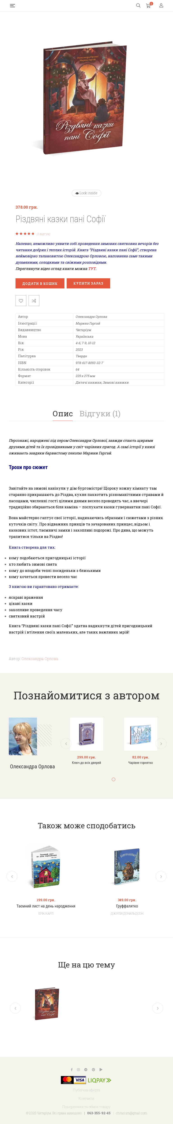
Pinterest (93, 1069)
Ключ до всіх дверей (86, 763)
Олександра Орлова (39, 658)
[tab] (62, 413)
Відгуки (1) (100, 413)
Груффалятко (127, 906)
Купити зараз (88, 283)
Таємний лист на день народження (45, 906)
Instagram (78, 1069)
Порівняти (34, 300)
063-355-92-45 (99, 1113)
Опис (63, 413)
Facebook (72, 1069)
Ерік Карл (46, 913)
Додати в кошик (40, 283)
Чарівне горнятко (140, 763)
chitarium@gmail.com (131, 1113)
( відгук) (43, 234)
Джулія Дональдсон (127, 913)
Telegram (85, 1069)
